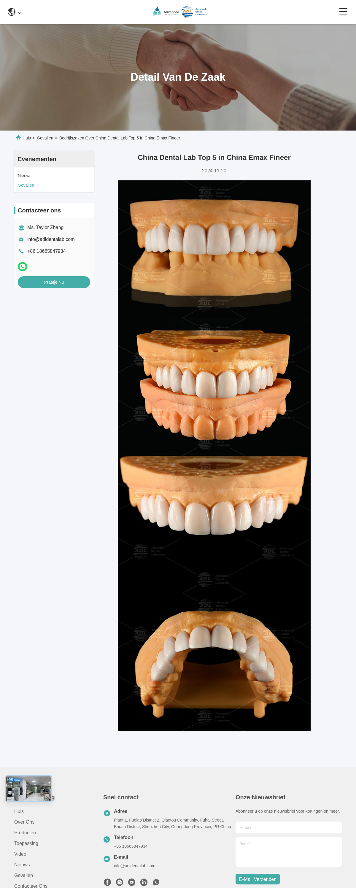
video (20, 854)
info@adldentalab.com (50, 239)
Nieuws (22, 864)
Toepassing (26, 843)
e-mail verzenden (257, 879)
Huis (27, 138)
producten (25, 832)
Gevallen (45, 138)
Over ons (24, 822)
